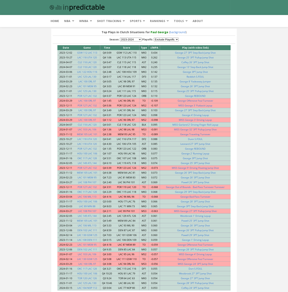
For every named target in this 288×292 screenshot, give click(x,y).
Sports (135, 21)
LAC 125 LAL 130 (87, 76)
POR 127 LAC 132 (87, 96)
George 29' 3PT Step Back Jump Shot (195, 192)
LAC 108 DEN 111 (87, 240)
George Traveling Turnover (195, 134)
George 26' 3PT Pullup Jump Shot (195, 230)
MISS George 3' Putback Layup (195, 105)
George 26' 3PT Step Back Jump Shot (195, 172)
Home (55, 21)
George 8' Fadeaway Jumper (195, 81)
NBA (67, 21)
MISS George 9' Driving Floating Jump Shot (195, 168)
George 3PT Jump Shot (195, 72)
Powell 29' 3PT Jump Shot (195, 235)
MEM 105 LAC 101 (87, 134)
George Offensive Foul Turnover (195, 100)
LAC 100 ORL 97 (87, 81)
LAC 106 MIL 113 (87, 196)
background (178, 32)
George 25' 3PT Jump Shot (195, 163)
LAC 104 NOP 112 (87, 288)
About (198, 21)
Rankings (157, 21)
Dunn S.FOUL (195, 139)
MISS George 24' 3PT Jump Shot (195, 264)
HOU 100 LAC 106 (87, 153)
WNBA (83, 21)
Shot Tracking (109, 21)
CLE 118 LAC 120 (87, 62)
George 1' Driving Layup (195, 240)
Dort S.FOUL (195, 268)
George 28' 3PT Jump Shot (195, 201)
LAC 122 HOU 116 (87, 72)
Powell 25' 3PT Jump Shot (195, 220)
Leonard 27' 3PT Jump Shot (195, 144)
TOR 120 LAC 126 (87, 278)
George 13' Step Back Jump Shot (195, 67)
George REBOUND (195, 96)
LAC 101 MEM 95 (87, 86)
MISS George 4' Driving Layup (195, 254)
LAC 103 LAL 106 (87, 129)
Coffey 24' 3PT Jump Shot (195, 288)
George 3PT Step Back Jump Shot (195, 206)
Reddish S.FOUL (195, 76)
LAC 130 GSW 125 (87, 235)
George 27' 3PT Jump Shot (195, 278)
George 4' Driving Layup (195, 115)
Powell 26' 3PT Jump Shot (195, 182)
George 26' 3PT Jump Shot (195, 86)
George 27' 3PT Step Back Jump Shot (195, 52)
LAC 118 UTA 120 (87, 57)
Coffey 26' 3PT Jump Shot (195, 62)
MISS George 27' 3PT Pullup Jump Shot (195, 211)
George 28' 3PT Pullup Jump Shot (195, 249)
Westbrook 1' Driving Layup (195, 216)
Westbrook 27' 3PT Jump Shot (195, 273)
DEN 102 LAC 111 (87, 230)
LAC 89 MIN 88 (87, 206)
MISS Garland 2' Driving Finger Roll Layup (195, 124)
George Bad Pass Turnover (195, 196)
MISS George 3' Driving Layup (195, 120)
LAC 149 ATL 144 (87, 163)
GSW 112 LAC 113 (87, 52)
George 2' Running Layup (195, 153)
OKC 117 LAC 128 (87, 158)
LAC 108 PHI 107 (87, 182)
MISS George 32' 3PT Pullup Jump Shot (195, 129)
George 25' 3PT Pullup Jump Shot (195, 57)
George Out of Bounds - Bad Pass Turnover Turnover (195, 187)
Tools (179, 21)
